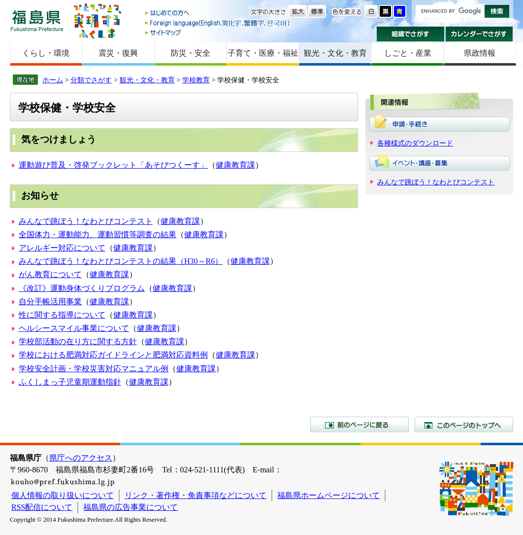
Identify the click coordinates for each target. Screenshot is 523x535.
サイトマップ (218, 32)
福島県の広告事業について (130, 507)
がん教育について (50, 274)
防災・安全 (190, 53)
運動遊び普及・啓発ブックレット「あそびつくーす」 (113, 165)
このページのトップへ (464, 424)
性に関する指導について (62, 315)
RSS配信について (41, 507)
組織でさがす (410, 34)
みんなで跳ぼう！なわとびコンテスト (86, 221)
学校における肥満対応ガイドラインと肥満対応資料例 (113, 355)
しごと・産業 (407, 53)
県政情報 (479, 53)
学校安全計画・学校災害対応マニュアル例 (93, 368)
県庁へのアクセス (80, 458)
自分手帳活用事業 (50, 301)
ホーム (52, 80)
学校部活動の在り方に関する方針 (78, 341)
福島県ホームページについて (328, 495)
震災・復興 (118, 53)
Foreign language (218, 23)
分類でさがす (91, 80)
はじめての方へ (218, 13)
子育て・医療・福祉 (263, 53)
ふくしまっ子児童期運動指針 (70, 382)
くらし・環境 (45, 53)
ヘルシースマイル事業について (74, 328)
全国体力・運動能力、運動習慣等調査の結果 (97, 234)
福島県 (37, 20)
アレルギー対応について (62, 248)
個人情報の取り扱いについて (62, 495)
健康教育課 (235, 165)
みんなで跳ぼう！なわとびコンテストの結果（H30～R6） (121, 261)
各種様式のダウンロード (415, 143)
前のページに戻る (359, 424)
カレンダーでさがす (479, 34)
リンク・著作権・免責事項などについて (195, 495)
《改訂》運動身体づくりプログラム (82, 288)
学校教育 (196, 80)
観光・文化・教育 (335, 53)
